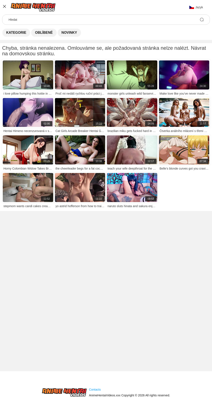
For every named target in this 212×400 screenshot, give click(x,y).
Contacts (95, 389)
